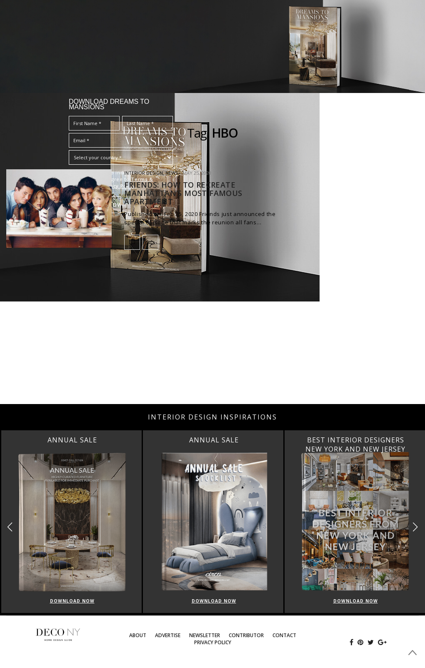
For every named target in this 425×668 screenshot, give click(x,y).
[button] (415, 527)
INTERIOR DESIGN (143, 173)
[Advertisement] (212, 337)
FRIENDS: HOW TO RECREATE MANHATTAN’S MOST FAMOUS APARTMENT (183, 193)
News (171, 173)
